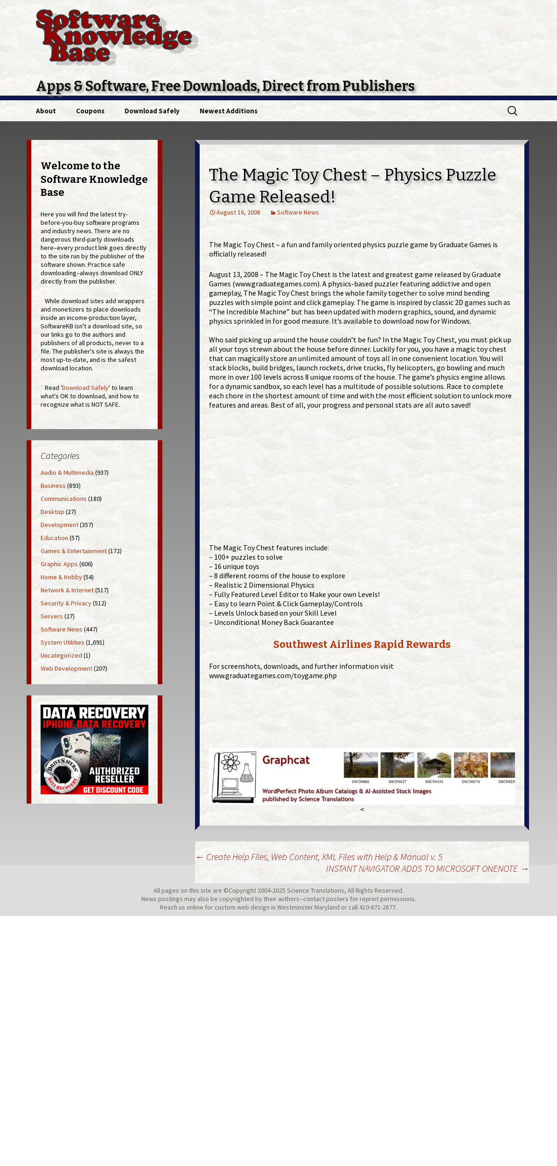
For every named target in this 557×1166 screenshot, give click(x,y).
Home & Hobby (61, 577)
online (195, 907)
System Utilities (62, 642)
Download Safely (152, 110)
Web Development (66, 668)
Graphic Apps (59, 564)
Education (54, 538)
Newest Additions (229, 110)
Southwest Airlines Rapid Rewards (362, 644)
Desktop (52, 511)
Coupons (90, 110)
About (46, 110)
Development (59, 525)
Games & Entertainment (74, 551)
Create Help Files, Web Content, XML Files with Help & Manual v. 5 (318, 856)
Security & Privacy (66, 603)
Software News (298, 212)
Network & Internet (67, 590)
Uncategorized (61, 655)
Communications (64, 498)
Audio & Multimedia (67, 472)
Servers (52, 616)
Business (53, 485)
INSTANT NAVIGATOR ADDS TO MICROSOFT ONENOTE (427, 868)
